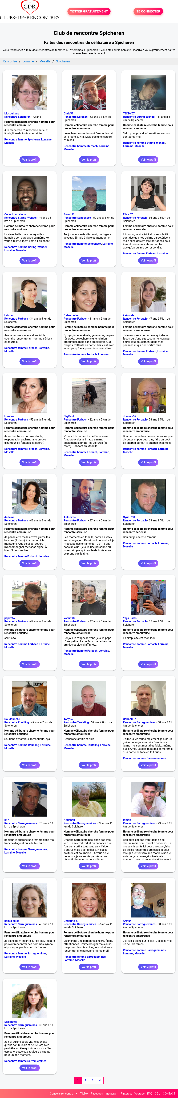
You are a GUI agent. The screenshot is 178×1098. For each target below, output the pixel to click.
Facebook (97, 1093)
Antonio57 (70, 517)
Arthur (127, 921)
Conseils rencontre (61, 1093)
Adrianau (69, 820)
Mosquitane (11, 113)
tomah (127, 820)
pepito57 (9, 618)
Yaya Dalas (130, 618)
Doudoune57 (12, 719)
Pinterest (126, 1093)
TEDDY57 (129, 113)
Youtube (139, 1093)
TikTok (84, 1093)
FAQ (149, 1093)
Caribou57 (129, 719)
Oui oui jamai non (15, 214)
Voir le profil (29, 159)
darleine (9, 517)
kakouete (129, 315)
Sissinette (10, 1021)
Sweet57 (69, 214)
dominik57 (129, 416)
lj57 (6, 820)
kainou (8, 315)
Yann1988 (70, 618)
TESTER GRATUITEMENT (89, 11)
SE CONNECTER (148, 11)
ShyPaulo (69, 416)
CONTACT (169, 1093)
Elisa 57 (128, 214)
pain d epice (11, 921)
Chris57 (68, 113)
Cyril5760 (129, 517)
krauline (9, 416)
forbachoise (71, 315)
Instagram (112, 1093)
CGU (157, 1093)
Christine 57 (71, 921)
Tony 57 (69, 719)
